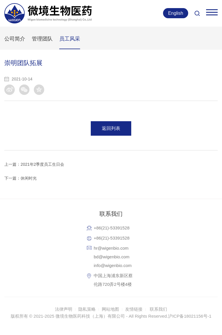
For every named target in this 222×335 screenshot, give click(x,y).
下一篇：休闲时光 (20, 178)
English (175, 13)
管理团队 (42, 39)
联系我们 (158, 309)
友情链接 (134, 309)
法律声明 (63, 309)
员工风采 (69, 39)
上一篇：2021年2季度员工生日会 (34, 164)
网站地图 (110, 309)
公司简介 (14, 39)
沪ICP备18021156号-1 (189, 316)
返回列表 (111, 128)
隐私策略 (87, 309)
